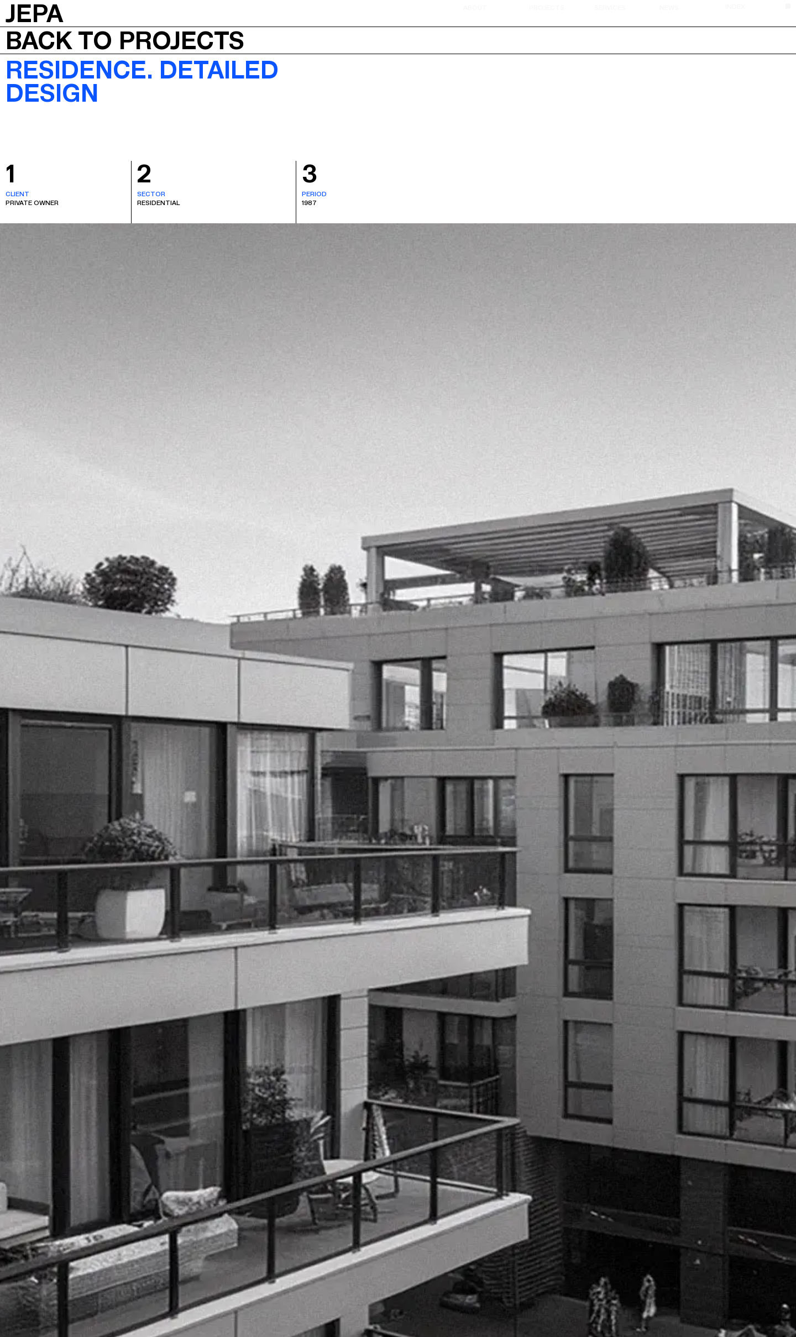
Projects (546, 7)
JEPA (34, 12)
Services (610, 7)
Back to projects (125, 40)
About (475, 7)
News (669, 7)
